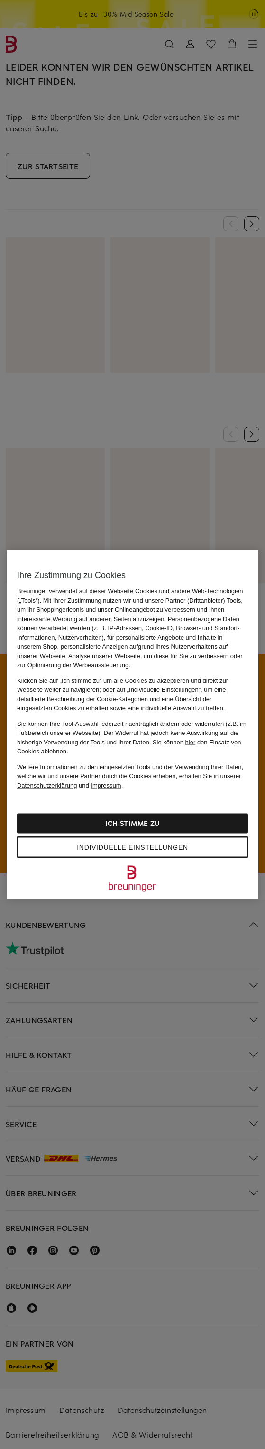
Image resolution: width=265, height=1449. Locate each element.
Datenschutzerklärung (47, 785)
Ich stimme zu (132, 823)
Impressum (106, 785)
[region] (132, 724)
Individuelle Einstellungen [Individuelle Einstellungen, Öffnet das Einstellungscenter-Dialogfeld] (132, 847)
